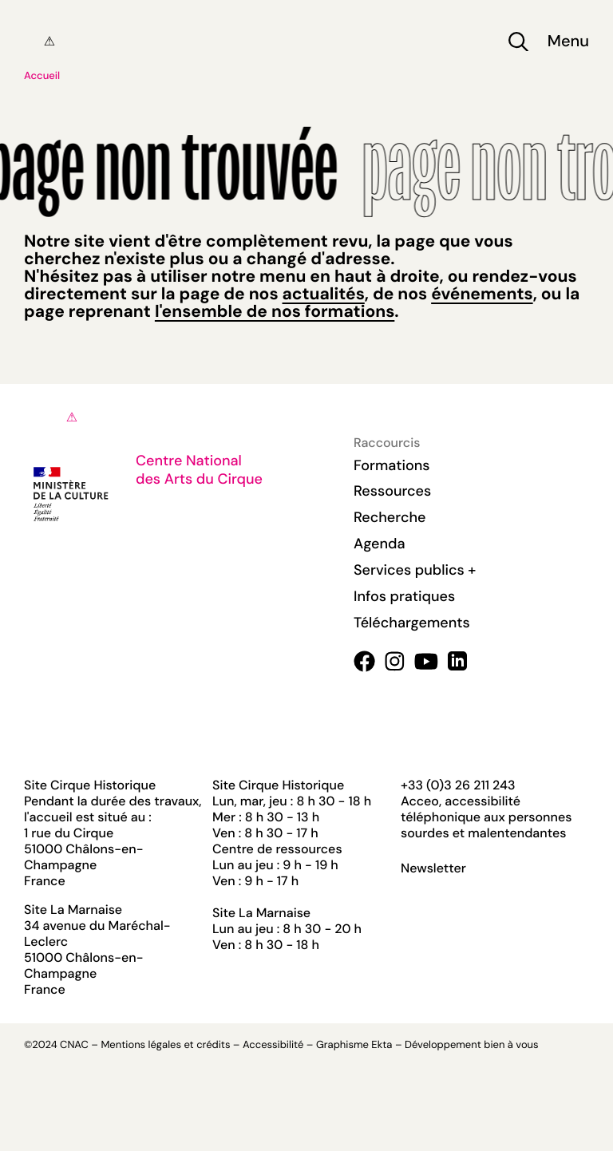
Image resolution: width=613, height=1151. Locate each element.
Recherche (389, 517)
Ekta (381, 1045)
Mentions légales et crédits (165, 1045)
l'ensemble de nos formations (274, 311)
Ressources (392, 490)
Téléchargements (412, 622)
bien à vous (511, 1045)
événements (481, 294)
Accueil (42, 76)
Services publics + (415, 569)
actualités (324, 294)
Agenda (379, 543)
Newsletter (433, 868)
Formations (392, 465)
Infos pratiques (404, 596)
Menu (568, 42)
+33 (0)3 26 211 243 (458, 785)
